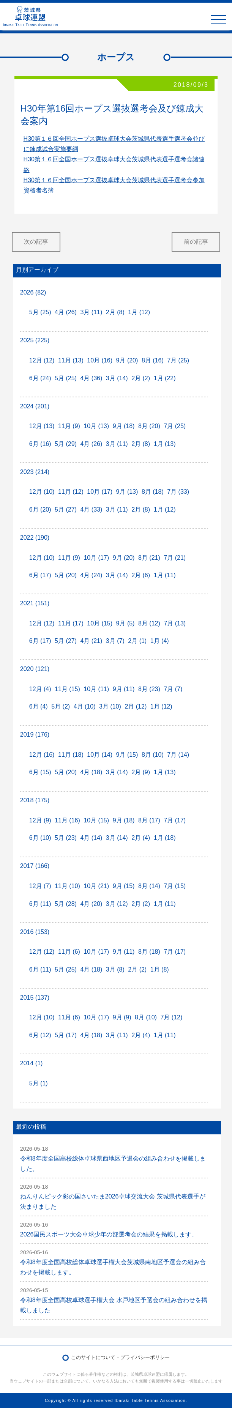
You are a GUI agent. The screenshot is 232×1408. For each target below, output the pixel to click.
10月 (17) (99, 491)
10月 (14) (99, 754)
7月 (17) (175, 820)
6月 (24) (40, 378)
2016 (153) (34, 932)
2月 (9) (140, 772)
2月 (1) (137, 641)
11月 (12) (71, 491)
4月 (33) (91, 509)
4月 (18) (91, 772)
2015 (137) (34, 997)
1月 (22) (165, 378)
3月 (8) (115, 969)
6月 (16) (40, 444)
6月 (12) (40, 1035)
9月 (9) (122, 1017)
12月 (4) (40, 689)
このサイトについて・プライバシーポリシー (120, 1357)
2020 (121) (34, 669)
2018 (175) (34, 800)
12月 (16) (42, 754)
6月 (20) (40, 509)
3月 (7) (115, 641)
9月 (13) (127, 491)
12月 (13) (42, 426)
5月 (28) (66, 904)
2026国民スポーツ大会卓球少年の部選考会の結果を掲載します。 (109, 1234)
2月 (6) (140, 575)
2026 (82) (33, 292)
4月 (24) (91, 575)
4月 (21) (91, 641)
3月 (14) (117, 378)
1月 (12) (139, 312)
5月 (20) (66, 575)
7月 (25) (178, 360)
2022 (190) (34, 537)
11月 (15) (67, 689)
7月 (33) (178, 491)
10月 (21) (96, 886)
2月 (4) (140, 838)
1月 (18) (165, 838)
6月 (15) (40, 772)
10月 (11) (96, 689)
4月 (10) (85, 706)
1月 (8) (159, 969)
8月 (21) (149, 557)
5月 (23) (66, 838)
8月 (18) (153, 491)
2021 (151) (34, 603)
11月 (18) (71, 754)
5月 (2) (60, 706)
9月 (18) (124, 426)
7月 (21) (175, 557)
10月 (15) (99, 623)
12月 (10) (42, 491)
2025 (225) (34, 340)
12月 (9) (40, 820)
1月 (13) (165, 444)
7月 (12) (171, 1017)
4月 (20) (91, 904)
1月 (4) (159, 641)
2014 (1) (31, 1063)
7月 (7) (173, 689)
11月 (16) (67, 820)
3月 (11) (91, 312)
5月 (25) (40, 312)
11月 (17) (71, 623)
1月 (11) (165, 575)
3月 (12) (117, 904)
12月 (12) (42, 360)
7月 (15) (175, 886)
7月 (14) (178, 754)
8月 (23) (149, 689)
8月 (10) (153, 754)
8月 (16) (153, 360)
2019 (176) (34, 734)
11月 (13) (71, 360)
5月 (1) (38, 1083)
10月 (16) (99, 360)
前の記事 (196, 241)
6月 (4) (38, 706)
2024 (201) (34, 406)
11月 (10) (67, 886)
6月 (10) (40, 838)
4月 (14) (91, 838)
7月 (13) (175, 623)
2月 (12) (136, 706)
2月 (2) (140, 378)
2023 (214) (34, 472)
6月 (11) (40, 904)
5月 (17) (66, 1035)
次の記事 (36, 241)
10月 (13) (96, 426)
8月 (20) (149, 426)
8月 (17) (149, 820)
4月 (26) (66, 312)
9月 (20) (127, 360)
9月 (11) (124, 689)
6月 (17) (40, 575)
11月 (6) (69, 951)
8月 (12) (149, 623)
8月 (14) (149, 886)
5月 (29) (66, 444)
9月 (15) (127, 754)
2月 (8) (115, 312)
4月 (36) (91, 378)
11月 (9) (69, 426)
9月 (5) (125, 623)
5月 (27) (66, 509)
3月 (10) (110, 706)
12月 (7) (40, 886)
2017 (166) (34, 866)
